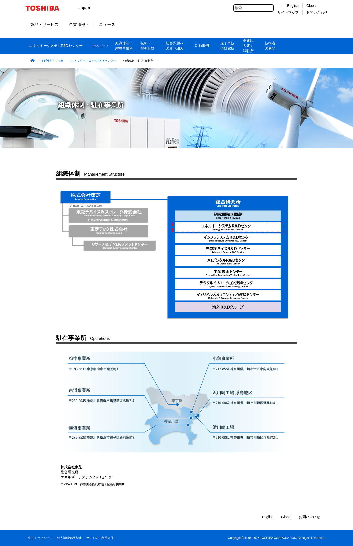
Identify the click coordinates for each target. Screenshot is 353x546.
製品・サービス (44, 24)
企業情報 (79, 24)
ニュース (107, 24)
